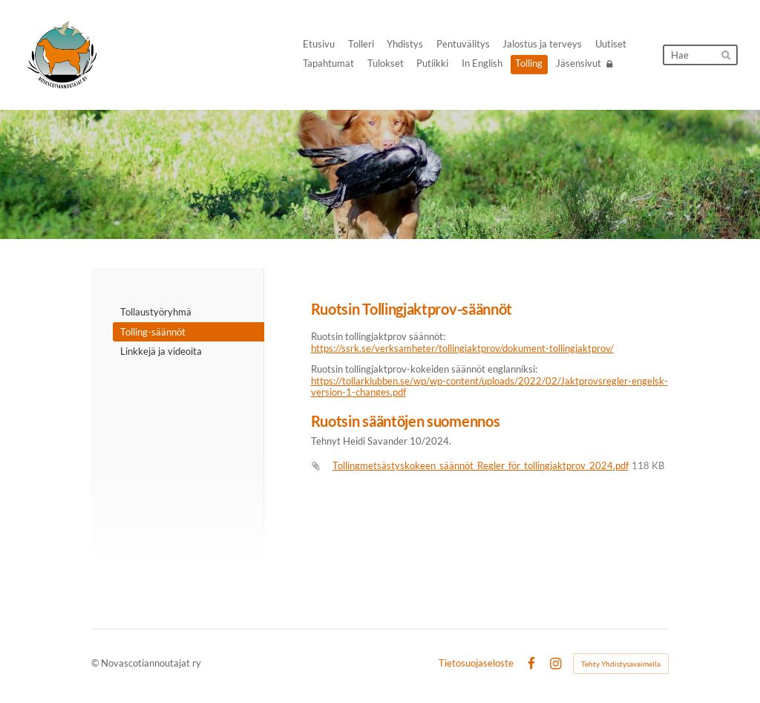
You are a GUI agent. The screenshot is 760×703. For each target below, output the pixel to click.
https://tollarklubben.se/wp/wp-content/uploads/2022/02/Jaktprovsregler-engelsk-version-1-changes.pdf (489, 387)
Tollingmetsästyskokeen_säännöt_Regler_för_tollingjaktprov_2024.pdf (480, 465)
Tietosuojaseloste (476, 664)
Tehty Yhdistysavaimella (621, 663)
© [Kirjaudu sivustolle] (96, 663)
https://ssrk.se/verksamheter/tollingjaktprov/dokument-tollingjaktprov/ (462, 348)
